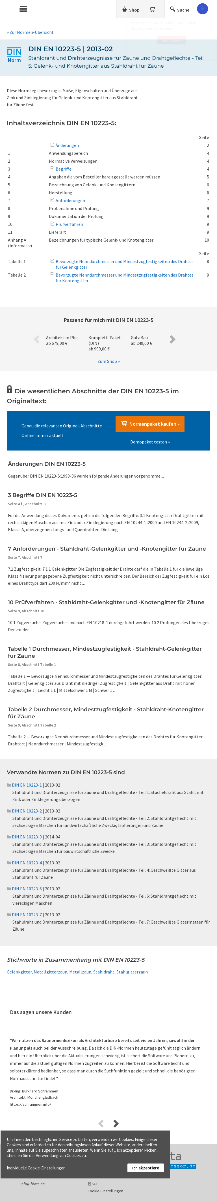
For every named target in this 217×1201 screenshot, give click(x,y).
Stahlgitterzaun (132, 972)
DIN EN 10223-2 (24, 811)
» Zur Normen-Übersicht (30, 32)
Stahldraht (103, 972)
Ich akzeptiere (145, 1168)
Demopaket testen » (150, 442)
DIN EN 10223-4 (24, 863)
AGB (95, 1183)
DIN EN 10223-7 (24, 914)
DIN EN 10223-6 (24, 888)
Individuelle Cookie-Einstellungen (36, 1168)
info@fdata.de (33, 1183)
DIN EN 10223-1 (24, 785)
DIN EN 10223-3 (24, 837)
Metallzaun (80, 972)
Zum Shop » (108, 361)
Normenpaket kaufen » (150, 423)
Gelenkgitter (19, 972)
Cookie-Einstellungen (105, 1190)
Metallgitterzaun (50, 972)
